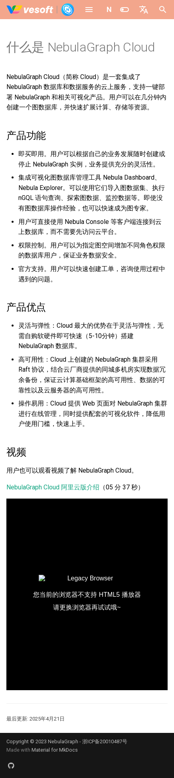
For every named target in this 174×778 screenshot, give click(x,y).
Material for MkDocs (55, 750)
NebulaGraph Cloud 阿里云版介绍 (52, 487)
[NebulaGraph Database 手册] (40, 10)
